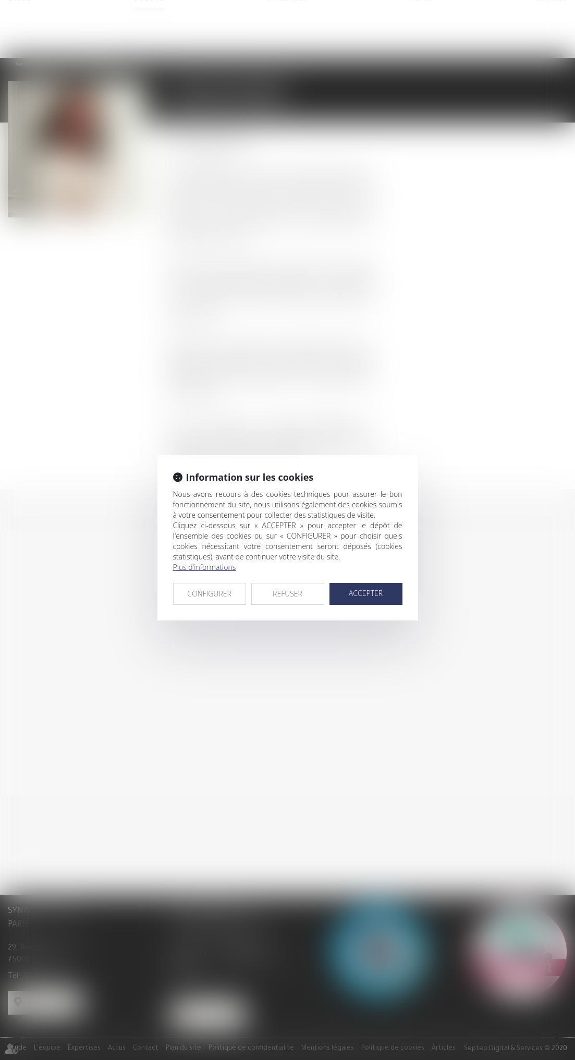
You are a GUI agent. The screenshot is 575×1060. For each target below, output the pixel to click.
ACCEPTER (366, 593)
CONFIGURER (209, 594)
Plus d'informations (204, 567)
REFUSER (287, 594)
